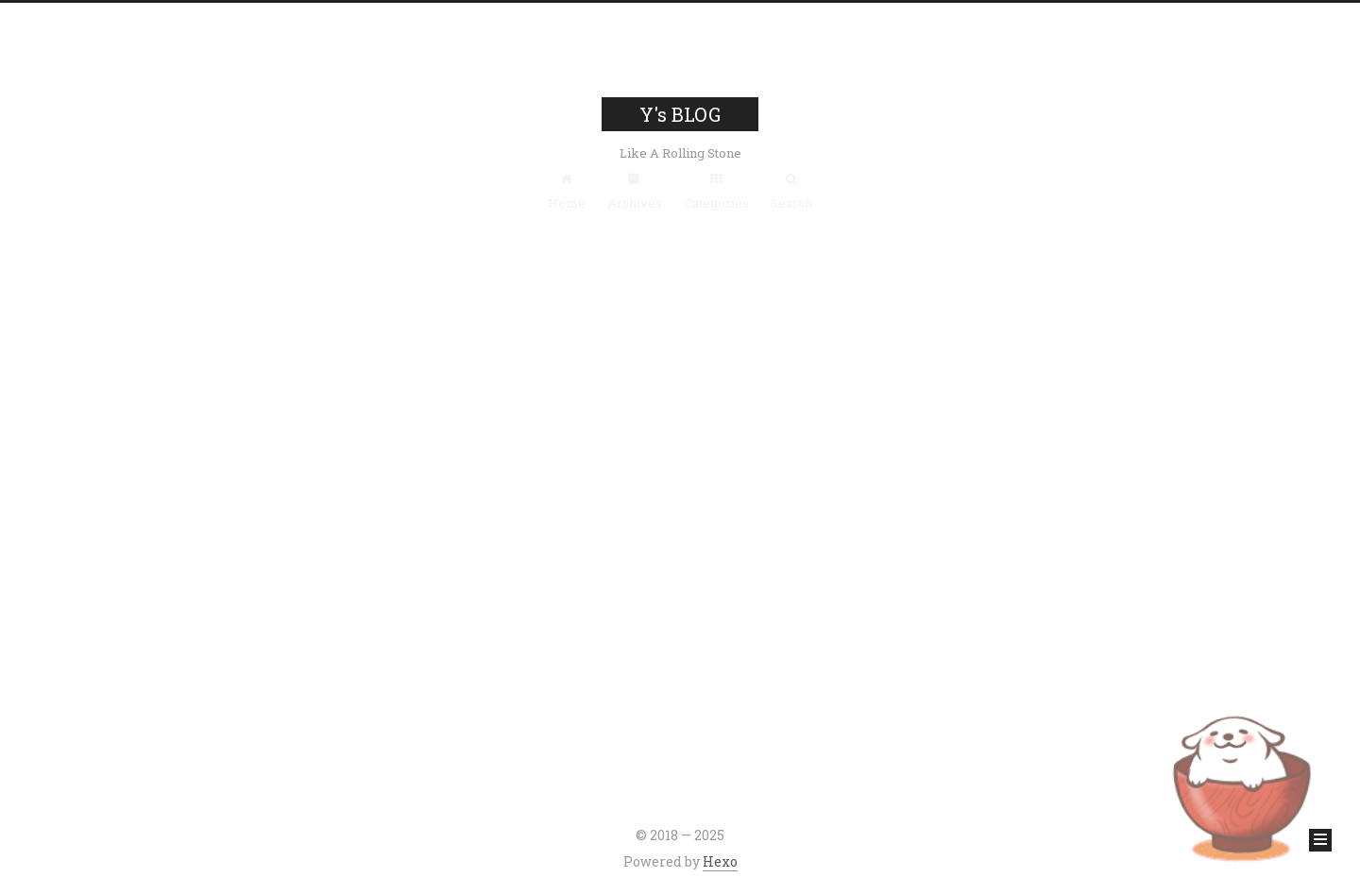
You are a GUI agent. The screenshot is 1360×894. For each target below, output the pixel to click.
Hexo (720, 861)
